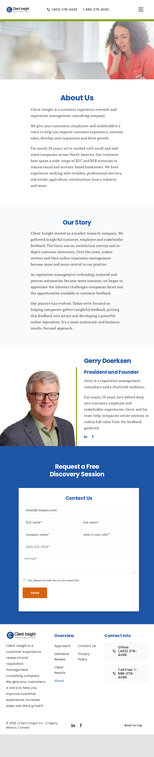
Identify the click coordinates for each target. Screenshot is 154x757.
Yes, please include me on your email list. (54, 580)
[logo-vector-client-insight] (18, 8)
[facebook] (92, 436)
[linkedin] (85, 436)
